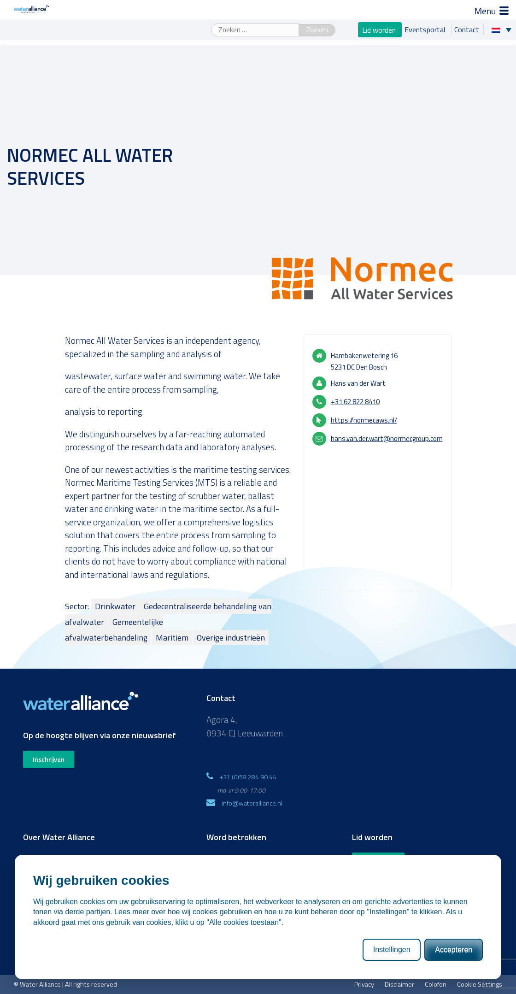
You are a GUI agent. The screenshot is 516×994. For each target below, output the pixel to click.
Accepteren (453, 958)
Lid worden (380, 29)
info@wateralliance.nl (252, 803)
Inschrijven (48, 759)
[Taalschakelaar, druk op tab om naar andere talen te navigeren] (504, 29)
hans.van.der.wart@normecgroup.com (387, 438)
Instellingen (391, 958)
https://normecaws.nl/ (364, 420)
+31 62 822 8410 (355, 401)
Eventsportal (426, 29)
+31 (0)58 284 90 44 (248, 777)
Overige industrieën (231, 637)
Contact (466, 29)
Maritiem (172, 637)
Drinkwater (115, 606)
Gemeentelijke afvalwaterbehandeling (114, 630)
